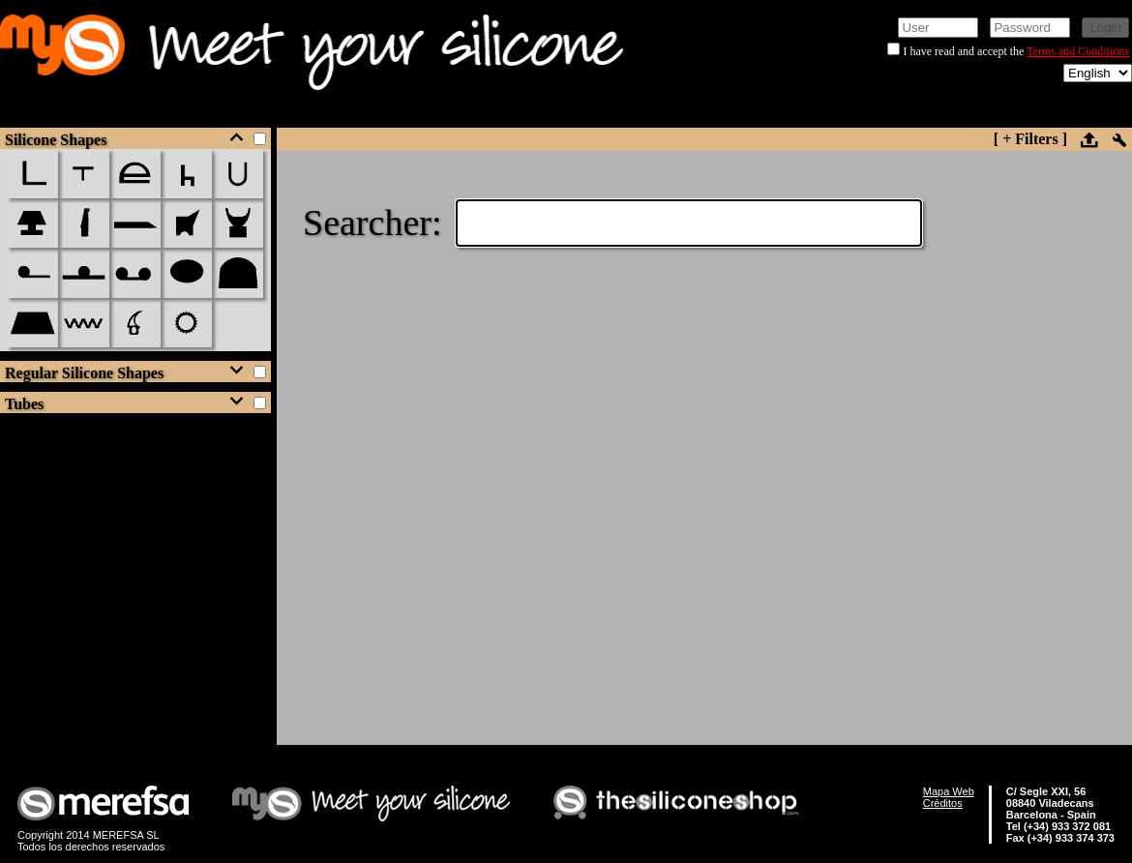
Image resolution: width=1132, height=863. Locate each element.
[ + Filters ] (1030, 139)
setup (1119, 140)
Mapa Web (948, 791)
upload (1089, 139)
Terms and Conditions (1078, 51)
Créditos (943, 803)
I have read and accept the (965, 51)
